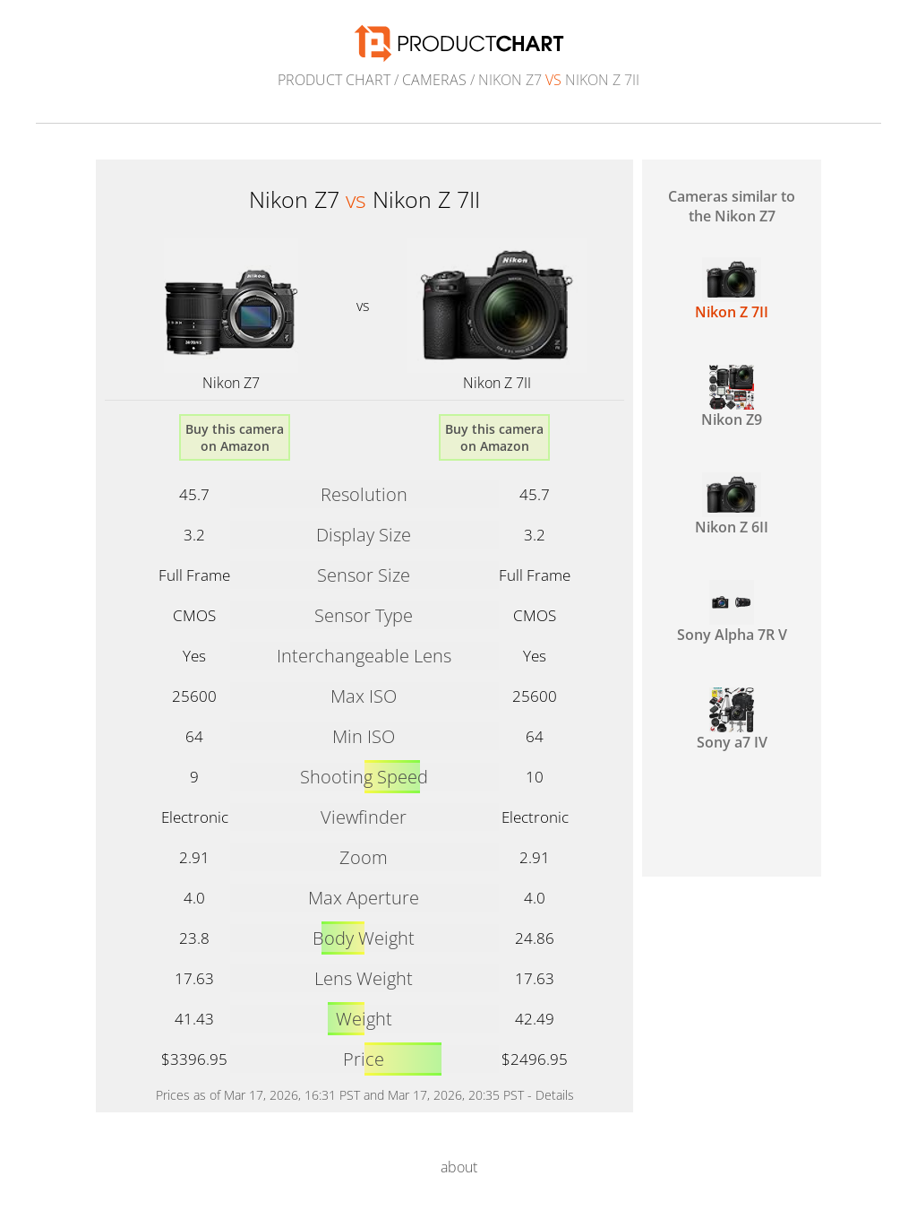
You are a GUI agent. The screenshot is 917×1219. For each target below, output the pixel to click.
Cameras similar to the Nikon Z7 (731, 206)
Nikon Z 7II (497, 383)
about (459, 1167)
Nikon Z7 (231, 383)
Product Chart (334, 80)
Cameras (434, 80)
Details (555, 1094)
